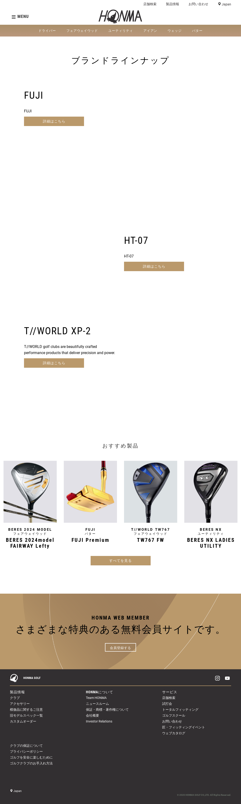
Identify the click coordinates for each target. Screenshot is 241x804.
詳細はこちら (54, 121)
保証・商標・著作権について (107, 709)
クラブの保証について (26, 745)
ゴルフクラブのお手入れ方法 (31, 763)
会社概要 (92, 715)
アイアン (150, 31)
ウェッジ (175, 31)
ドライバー (47, 31)
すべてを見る (120, 561)
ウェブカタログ (173, 733)
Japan (226, 4)
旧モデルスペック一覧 (26, 715)
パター (197, 31)
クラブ (15, 698)
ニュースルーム (97, 704)
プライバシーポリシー (26, 751)
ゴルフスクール (173, 715)
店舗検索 (150, 4)
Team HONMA (96, 698)
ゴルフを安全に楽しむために (31, 757)
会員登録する (120, 648)
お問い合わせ (198, 4)
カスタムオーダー (23, 721)
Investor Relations (99, 721)
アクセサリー (20, 704)
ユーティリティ (120, 31)
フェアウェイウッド (82, 31)
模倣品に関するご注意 (26, 709)
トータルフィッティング (180, 709)
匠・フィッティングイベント (183, 727)
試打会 (167, 704)
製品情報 (172, 4)
